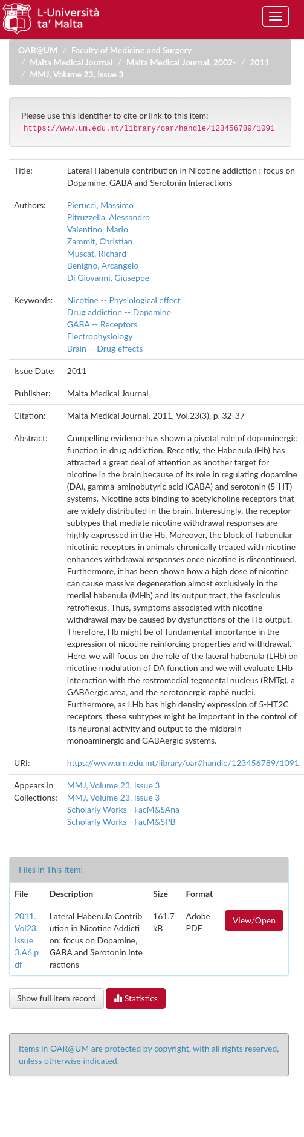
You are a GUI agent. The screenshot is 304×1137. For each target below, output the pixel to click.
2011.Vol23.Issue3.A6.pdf (27, 940)
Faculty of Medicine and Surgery (131, 50)
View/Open (254, 920)
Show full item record (56, 998)
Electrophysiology (100, 336)
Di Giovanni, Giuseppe (108, 277)
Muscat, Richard (96, 253)
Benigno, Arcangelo (102, 265)
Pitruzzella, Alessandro (108, 217)
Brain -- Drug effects (105, 348)
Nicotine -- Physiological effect (124, 300)
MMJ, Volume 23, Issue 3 (76, 74)
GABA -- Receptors (102, 324)
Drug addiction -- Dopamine (119, 312)
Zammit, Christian (100, 241)
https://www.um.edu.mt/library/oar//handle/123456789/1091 (183, 763)
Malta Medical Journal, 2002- (181, 62)
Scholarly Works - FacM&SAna (123, 809)
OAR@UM (37, 50)
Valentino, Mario (97, 229)
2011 (259, 62)
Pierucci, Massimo (100, 205)
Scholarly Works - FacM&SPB (121, 821)
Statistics (136, 998)
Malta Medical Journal (71, 62)
